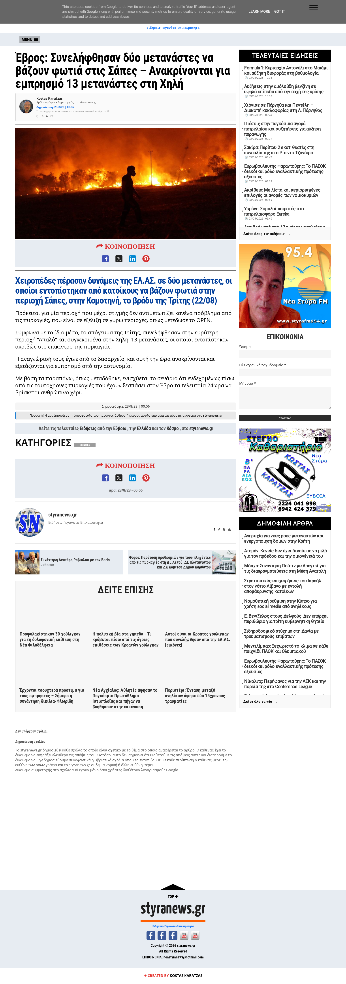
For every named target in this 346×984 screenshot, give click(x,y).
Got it (279, 11)
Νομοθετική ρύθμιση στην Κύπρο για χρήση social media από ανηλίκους (280, 603)
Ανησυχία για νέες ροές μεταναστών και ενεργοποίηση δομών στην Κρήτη (283, 538)
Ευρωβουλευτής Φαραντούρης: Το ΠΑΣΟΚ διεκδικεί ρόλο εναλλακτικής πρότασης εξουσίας (285, 171)
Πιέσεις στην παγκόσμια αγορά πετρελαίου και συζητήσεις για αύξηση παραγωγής (282, 129)
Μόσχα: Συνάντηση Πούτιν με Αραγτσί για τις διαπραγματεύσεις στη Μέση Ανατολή (285, 568)
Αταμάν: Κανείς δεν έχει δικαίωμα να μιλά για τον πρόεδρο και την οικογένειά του (285, 553)
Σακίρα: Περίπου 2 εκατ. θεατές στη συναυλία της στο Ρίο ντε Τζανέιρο (279, 150)
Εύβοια (119, 429)
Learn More (259, 11)
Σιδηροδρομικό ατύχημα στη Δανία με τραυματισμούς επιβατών (281, 633)
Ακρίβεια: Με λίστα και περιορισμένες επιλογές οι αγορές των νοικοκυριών (282, 192)
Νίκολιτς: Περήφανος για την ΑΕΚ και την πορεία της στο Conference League (285, 684)
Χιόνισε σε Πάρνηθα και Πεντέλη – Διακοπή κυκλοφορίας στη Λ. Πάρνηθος (283, 107)
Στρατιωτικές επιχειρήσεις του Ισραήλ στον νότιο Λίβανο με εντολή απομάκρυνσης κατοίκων (282, 586)
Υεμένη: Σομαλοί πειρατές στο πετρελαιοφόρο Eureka (274, 211)
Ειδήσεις (88, 429)
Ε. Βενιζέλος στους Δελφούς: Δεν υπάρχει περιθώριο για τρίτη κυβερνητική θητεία (285, 618)
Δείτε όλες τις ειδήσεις (266, 234)
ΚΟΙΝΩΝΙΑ (85, 446)
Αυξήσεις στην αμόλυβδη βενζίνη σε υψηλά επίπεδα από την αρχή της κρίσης (283, 89)
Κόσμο (173, 429)
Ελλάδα (144, 429)
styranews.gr (201, 429)
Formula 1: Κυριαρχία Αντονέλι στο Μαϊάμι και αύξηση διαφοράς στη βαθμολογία (285, 70)
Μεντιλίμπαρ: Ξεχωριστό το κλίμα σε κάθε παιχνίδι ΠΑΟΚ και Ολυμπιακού (286, 648)
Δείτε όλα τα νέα (260, 702)
